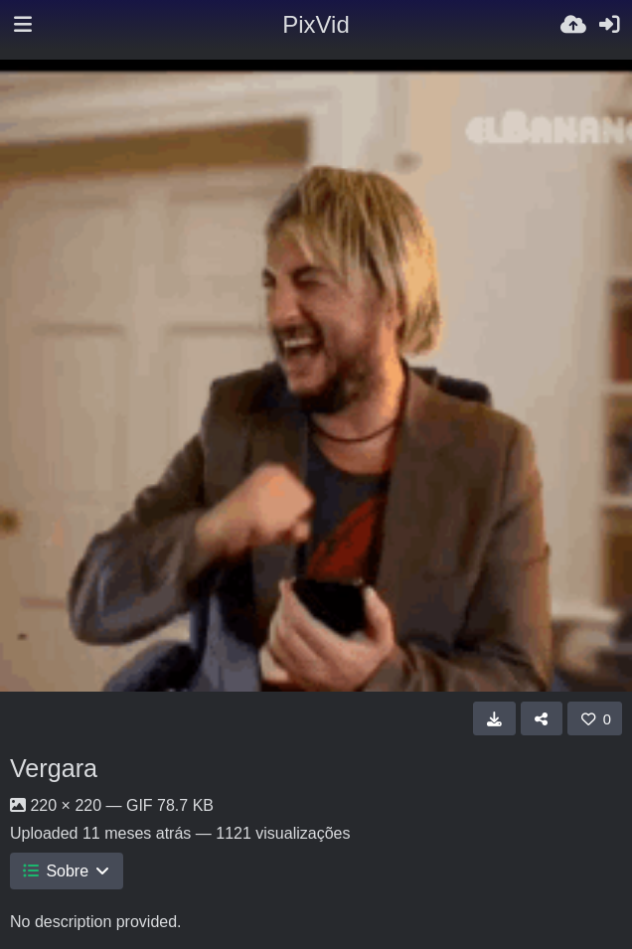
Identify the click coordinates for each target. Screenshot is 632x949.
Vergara (53, 768)
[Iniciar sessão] (609, 25)
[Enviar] (573, 25)
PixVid (316, 24)
